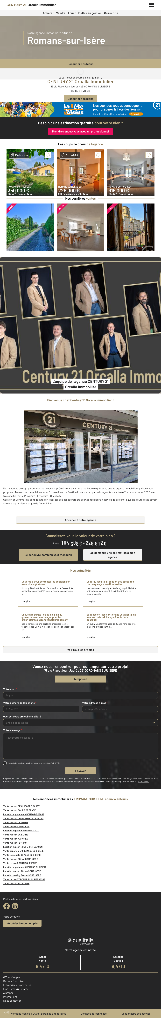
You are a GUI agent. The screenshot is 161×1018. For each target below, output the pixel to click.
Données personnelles (94, 1013)
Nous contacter (12, 1000)
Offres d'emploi (12, 977)
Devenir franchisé (13, 981)
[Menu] (151, 4)
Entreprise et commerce (17, 984)
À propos (8, 992)
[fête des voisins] (80, 109)
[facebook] (6, 906)
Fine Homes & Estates (15, 988)
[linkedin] (15, 906)
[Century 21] (31, 5)
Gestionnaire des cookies (135, 1013)
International (10, 996)
